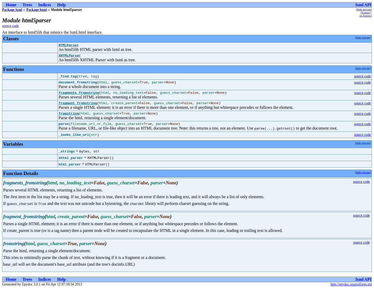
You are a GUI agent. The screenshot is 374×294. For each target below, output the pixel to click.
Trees (27, 5)
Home (11, 5)
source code (10, 26)
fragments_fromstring (78, 95)
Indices (44, 5)
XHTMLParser (69, 57)
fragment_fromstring (77, 106)
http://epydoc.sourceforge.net (351, 290)
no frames (365, 15)
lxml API (363, 5)
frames (366, 12)
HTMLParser (68, 45)
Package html (36, 10)
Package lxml (12, 10)
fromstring (68, 118)
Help (61, 5)
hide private (364, 9)
